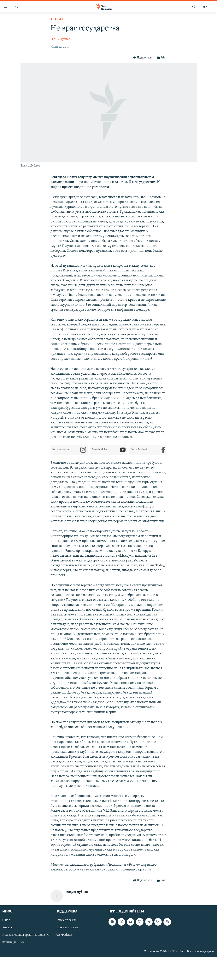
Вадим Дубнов (60, 39)
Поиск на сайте (66, 920)
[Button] (142, 57)
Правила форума (67, 927)
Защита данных (13, 942)
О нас (6, 920)
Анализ (56, 19)
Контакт (8, 927)
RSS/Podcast (64, 935)
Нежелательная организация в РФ (25, 935)
